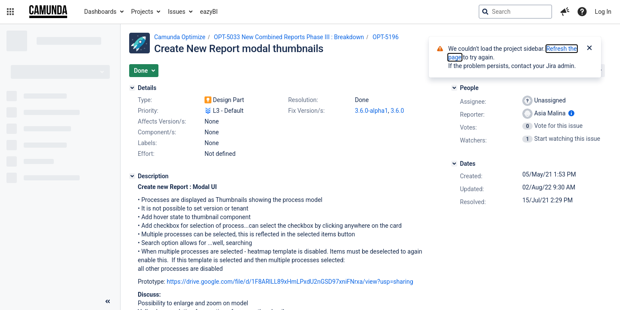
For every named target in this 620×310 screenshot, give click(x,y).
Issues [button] (177, 11)
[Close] (589, 48)
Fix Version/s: (306, 110)
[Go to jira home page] (48, 11)
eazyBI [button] (209, 11)
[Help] (582, 12)
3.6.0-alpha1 (371, 110)
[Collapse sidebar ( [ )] (107, 301)
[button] (10, 11)
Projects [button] (142, 11)
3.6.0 (397, 110)
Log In (603, 11)
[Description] (132, 176)
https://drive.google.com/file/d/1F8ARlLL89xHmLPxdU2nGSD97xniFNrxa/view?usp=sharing (290, 281)
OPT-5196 (385, 37)
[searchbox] (515, 12)
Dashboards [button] (100, 11)
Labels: (147, 143)
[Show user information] (571, 113)
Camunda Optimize (179, 37)
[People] (454, 88)
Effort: (146, 153)
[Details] (132, 88)
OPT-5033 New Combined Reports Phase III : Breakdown (289, 37)
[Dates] (454, 164)
